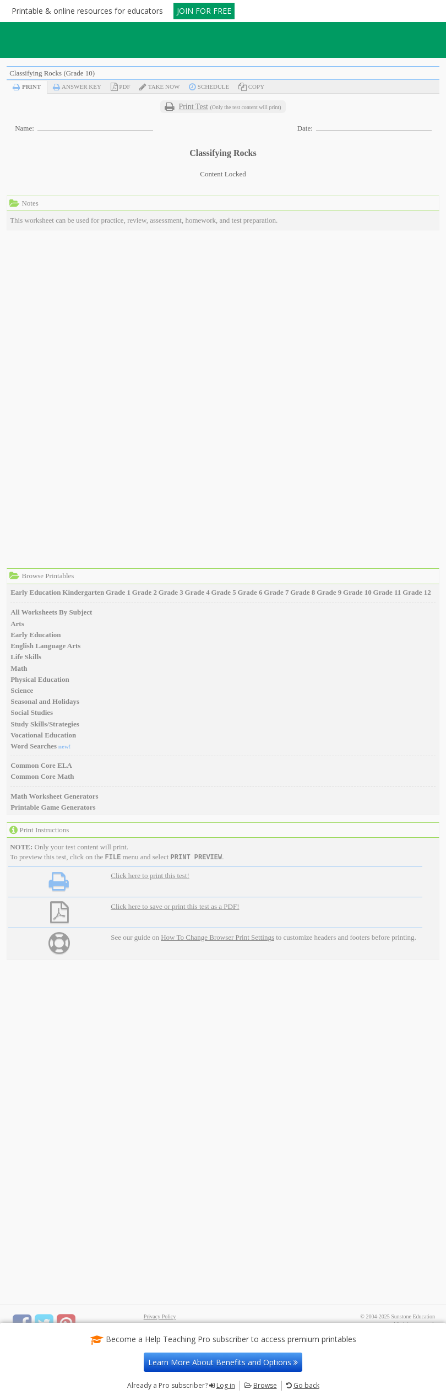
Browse (265, 1385)
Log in (225, 1385)
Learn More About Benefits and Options (223, 1362)
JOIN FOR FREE (204, 11)
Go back (306, 1385)
